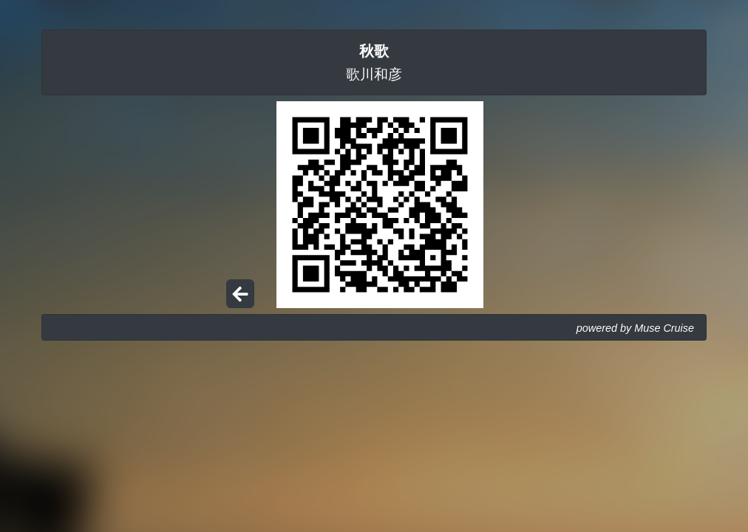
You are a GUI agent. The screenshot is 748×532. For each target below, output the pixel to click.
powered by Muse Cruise (635, 328)
